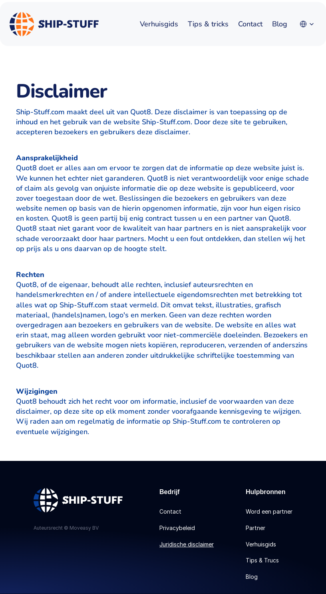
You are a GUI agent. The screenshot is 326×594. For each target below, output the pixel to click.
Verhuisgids (159, 24)
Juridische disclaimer (186, 544)
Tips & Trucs (262, 560)
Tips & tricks (208, 24)
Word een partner (269, 511)
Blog (279, 24)
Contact (250, 24)
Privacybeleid (177, 527)
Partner (255, 527)
